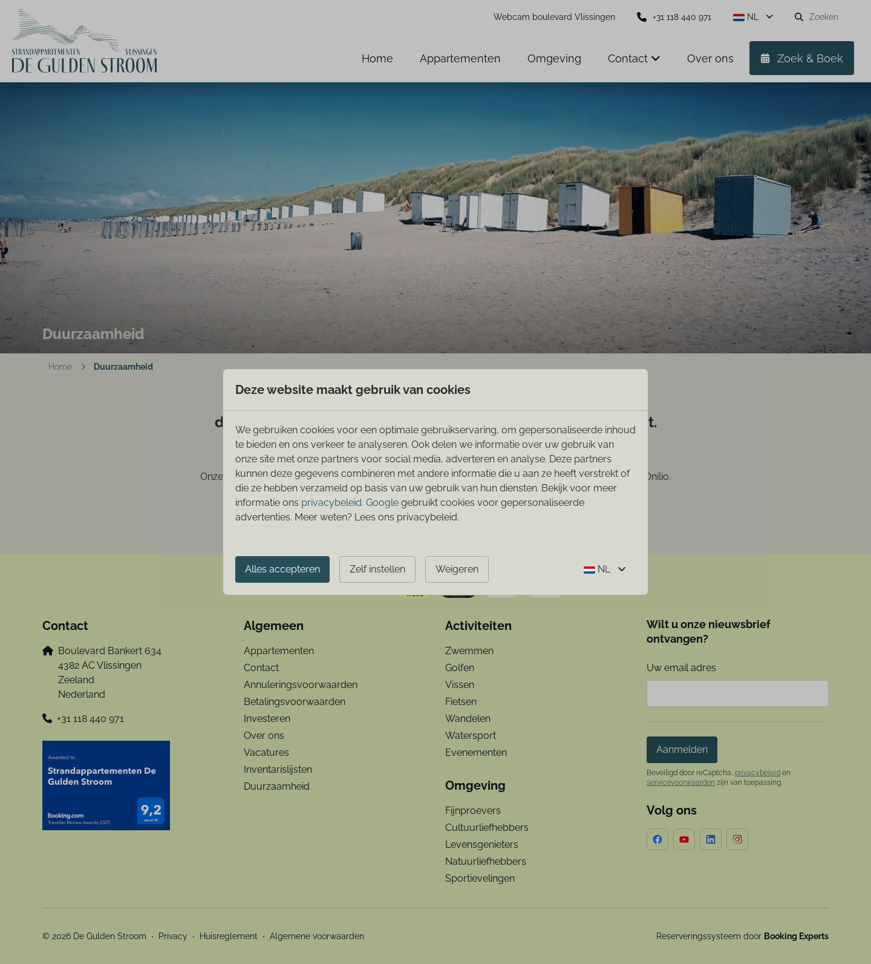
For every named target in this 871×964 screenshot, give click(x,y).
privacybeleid (331, 502)
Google (382, 502)
